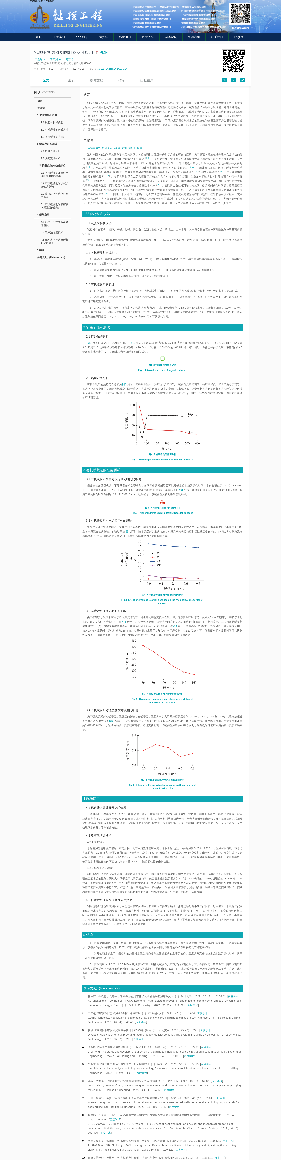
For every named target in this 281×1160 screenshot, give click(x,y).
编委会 (103, 37)
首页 (39, 37)
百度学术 (233, 996)
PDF (102, 52)
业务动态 (82, 37)
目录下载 (148, 37)
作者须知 (125, 37)
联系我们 (217, 37)
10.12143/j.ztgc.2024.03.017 (112, 69)
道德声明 (194, 37)
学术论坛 (171, 37)
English (239, 37)
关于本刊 (59, 37)
